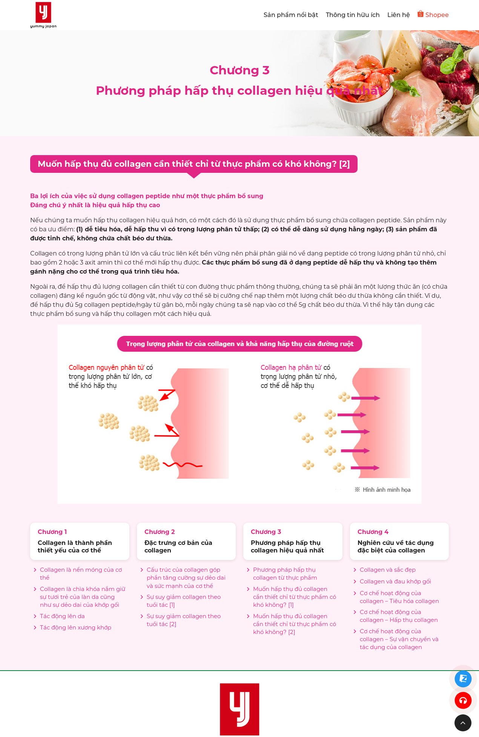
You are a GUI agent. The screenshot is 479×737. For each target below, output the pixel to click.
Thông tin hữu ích (353, 14)
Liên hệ (398, 14)
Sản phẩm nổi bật (291, 14)
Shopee (433, 14)
